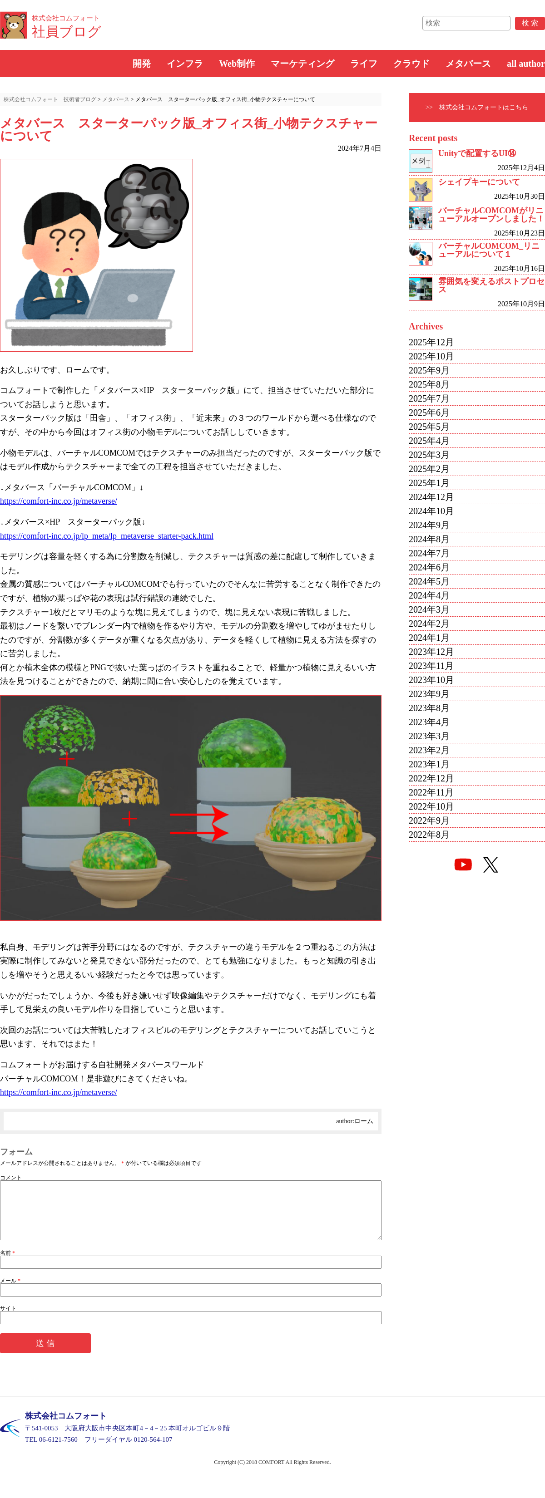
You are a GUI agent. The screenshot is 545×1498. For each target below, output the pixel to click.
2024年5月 (429, 581)
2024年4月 (429, 595)
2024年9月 (429, 525)
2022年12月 (431, 778)
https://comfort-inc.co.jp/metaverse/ (58, 501)
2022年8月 (429, 835)
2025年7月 (429, 398)
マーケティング (302, 64)
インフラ (185, 64)
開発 (142, 64)
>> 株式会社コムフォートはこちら (477, 107)
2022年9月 (429, 820)
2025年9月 (429, 370)
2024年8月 (429, 539)
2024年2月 (429, 624)
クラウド (411, 64)
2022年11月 (431, 792)
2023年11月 (431, 666)
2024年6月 (429, 567)
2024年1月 (429, 638)
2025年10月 (431, 356)
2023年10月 (431, 680)
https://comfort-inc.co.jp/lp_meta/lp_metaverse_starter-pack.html (106, 535)
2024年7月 (429, 553)
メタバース (468, 64)
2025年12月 (431, 342)
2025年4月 (429, 441)
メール (10, 1291)
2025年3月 (429, 455)
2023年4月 (429, 722)
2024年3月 (429, 609)
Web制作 (237, 64)
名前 (7, 1264)
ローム (363, 1121)
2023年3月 (429, 736)
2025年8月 (429, 384)
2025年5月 (429, 427)
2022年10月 (431, 806)
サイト (8, 1319)
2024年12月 (431, 497)
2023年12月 (431, 652)
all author (526, 64)
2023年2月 (429, 750)
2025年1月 (429, 483)
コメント (11, 1177)
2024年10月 (431, 511)
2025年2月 (429, 469)
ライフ (363, 64)
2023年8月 (429, 708)
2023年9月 (429, 694)
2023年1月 (429, 764)
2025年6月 (429, 412)
